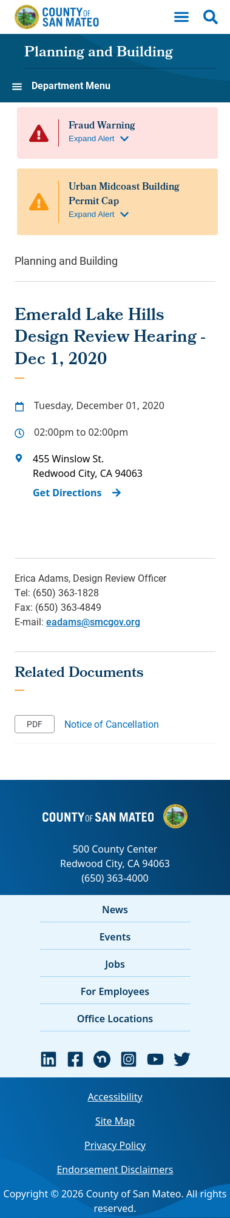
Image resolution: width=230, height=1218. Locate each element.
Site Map (115, 1121)
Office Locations (115, 1018)
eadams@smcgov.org (93, 621)
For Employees (115, 991)
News (115, 909)
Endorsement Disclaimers (114, 1169)
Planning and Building (98, 53)
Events (115, 936)
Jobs (115, 964)
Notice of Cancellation (111, 723)
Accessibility (114, 1096)
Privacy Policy (115, 1145)
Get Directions (67, 492)
